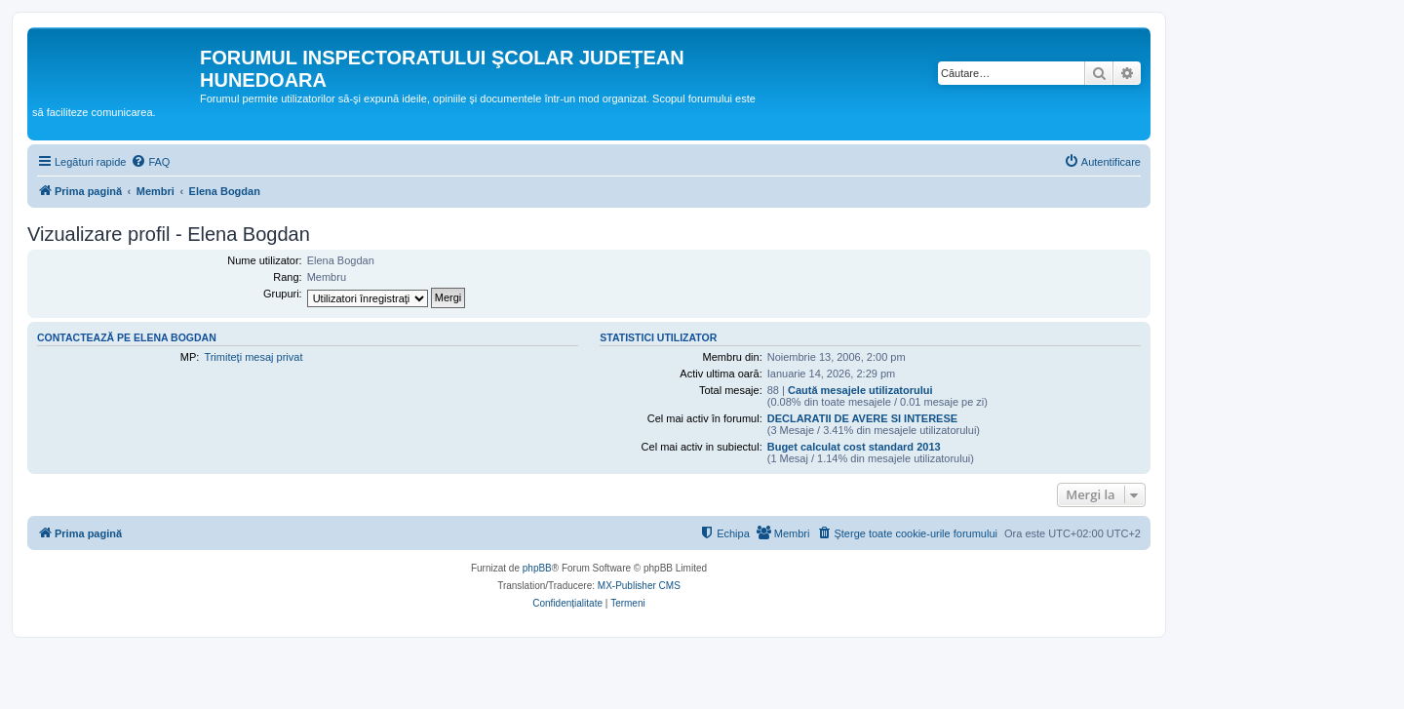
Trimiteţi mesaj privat (253, 357)
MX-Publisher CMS (639, 585)
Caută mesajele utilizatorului (860, 390)
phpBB (537, 568)
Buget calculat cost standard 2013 (854, 447)
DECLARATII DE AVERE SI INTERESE (862, 418)
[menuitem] (150, 162)
